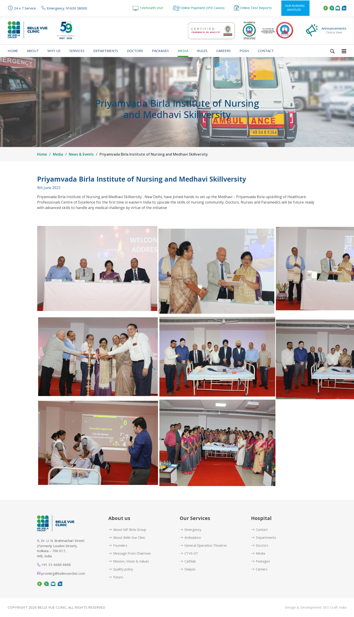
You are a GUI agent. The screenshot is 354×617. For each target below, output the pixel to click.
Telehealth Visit (148, 7)
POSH (244, 50)
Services (76, 50)
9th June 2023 (48, 187)
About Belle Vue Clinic (127, 537)
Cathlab (188, 561)
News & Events (83, 154)
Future (115, 577)
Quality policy (121, 569)
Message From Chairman (130, 553)
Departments (105, 50)
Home (13, 50)
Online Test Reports (253, 7)
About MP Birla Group (127, 529)
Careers (223, 50)
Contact (266, 50)
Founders (118, 545)
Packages (160, 50)
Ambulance (190, 537)
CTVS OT (189, 553)
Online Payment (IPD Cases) (198, 7)
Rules (202, 50)
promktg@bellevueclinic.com (61, 573)
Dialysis (188, 569)
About (33, 50)
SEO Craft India (334, 607)
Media (183, 50)
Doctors (135, 50)
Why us (54, 50)
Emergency (191, 529)
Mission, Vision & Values (129, 561)
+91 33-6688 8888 (54, 564)
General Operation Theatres (204, 545)
